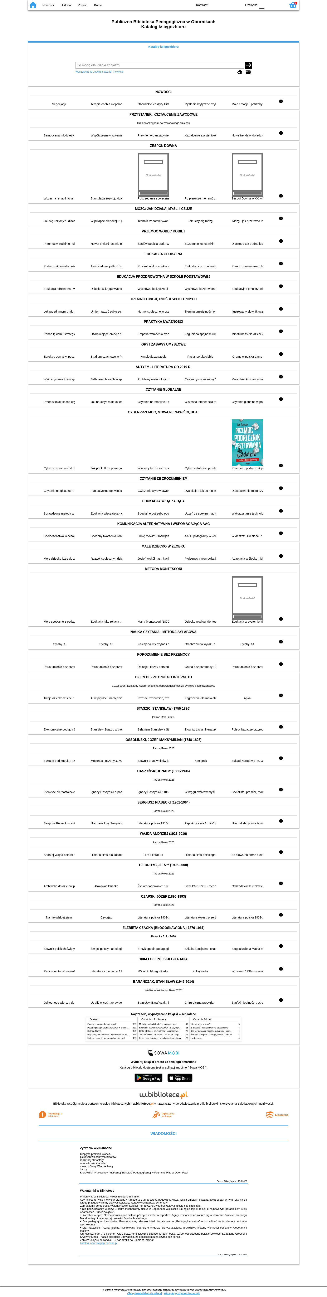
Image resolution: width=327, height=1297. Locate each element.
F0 (262, 4)
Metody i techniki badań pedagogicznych (106, 1038)
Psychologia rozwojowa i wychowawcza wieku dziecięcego (114, 1034)
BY (238, 4)
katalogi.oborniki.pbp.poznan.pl (98, 1243)
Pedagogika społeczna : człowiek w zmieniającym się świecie (115, 1028)
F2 (279, 4)
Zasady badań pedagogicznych (102, 1024)
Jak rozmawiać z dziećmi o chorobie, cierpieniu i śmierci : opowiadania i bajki (175, 1034)
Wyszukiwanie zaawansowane (93, 71)
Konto (98, 5)
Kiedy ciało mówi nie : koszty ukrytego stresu (160, 1038)
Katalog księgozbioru (163, 46)
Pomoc (82, 5)
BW (221, 4)
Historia (66, 5)
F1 (269, 4)
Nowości (48, 5)
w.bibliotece (143, 1103)
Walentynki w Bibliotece (97, 1190)
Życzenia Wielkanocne (96, 1148)
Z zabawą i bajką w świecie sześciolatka (209, 1028)
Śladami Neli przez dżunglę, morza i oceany (211, 1034)
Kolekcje (118, 71)
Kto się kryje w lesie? (200, 1024)
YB (230, 4)
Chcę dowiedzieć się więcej (144, 1293)
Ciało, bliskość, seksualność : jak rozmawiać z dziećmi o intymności (170, 1031)
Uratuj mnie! (196, 1038)
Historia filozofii (94, 1031)
